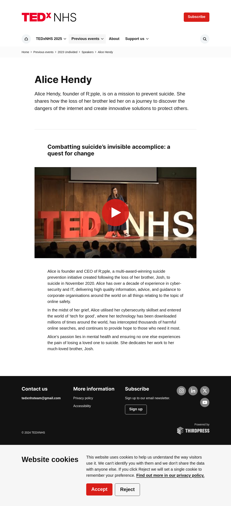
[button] (50, 39)
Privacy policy (83, 398)
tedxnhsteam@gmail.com (41, 398)
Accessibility (82, 406)
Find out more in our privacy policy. (170, 475)
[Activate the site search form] (204, 39)
